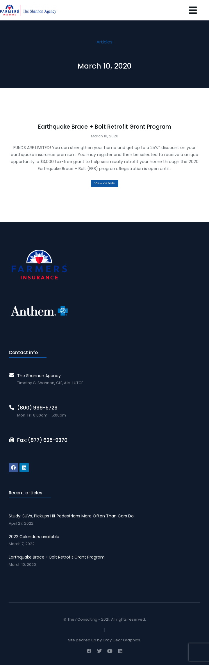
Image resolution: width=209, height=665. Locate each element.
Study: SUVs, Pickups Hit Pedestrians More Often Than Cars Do (71, 516)
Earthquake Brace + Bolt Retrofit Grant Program (104, 127)
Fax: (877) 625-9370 (42, 440)
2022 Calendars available (34, 537)
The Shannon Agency (39, 376)
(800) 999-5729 (37, 407)
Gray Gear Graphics (121, 640)
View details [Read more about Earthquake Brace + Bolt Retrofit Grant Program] (104, 183)
